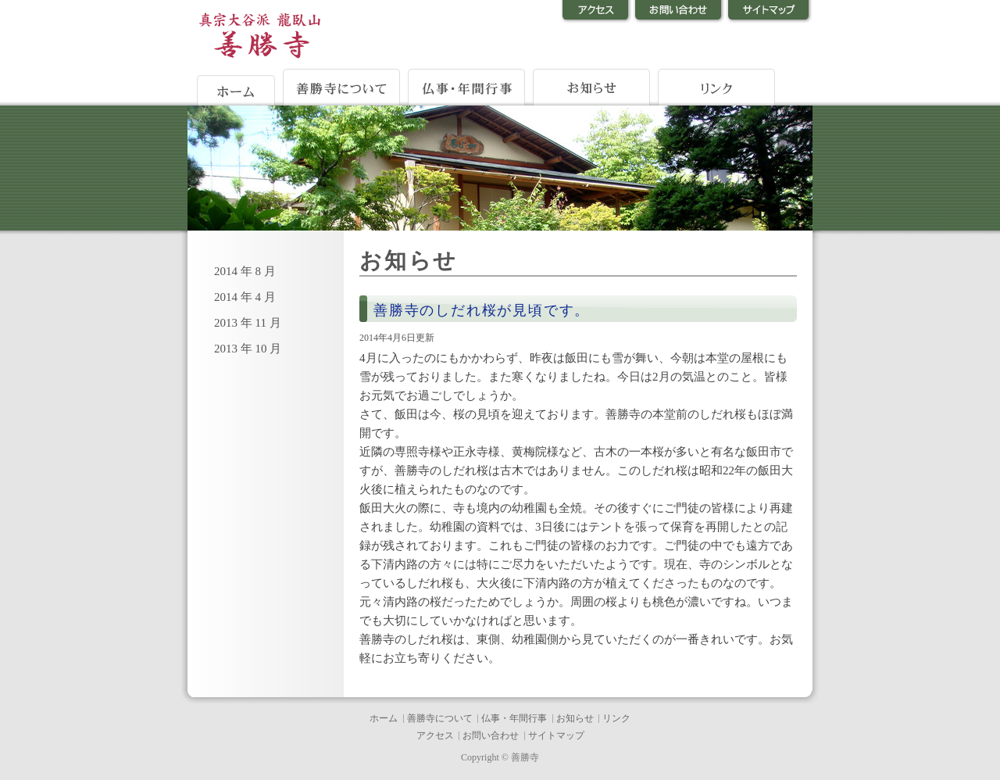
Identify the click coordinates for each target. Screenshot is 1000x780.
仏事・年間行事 (514, 718)
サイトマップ (556, 735)
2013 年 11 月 (247, 323)
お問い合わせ (490, 735)
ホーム (384, 718)
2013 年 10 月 (247, 348)
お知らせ (575, 718)
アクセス (435, 735)
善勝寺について (440, 718)
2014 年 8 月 (245, 271)
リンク (616, 718)
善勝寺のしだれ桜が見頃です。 (481, 310)
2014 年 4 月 (245, 297)
